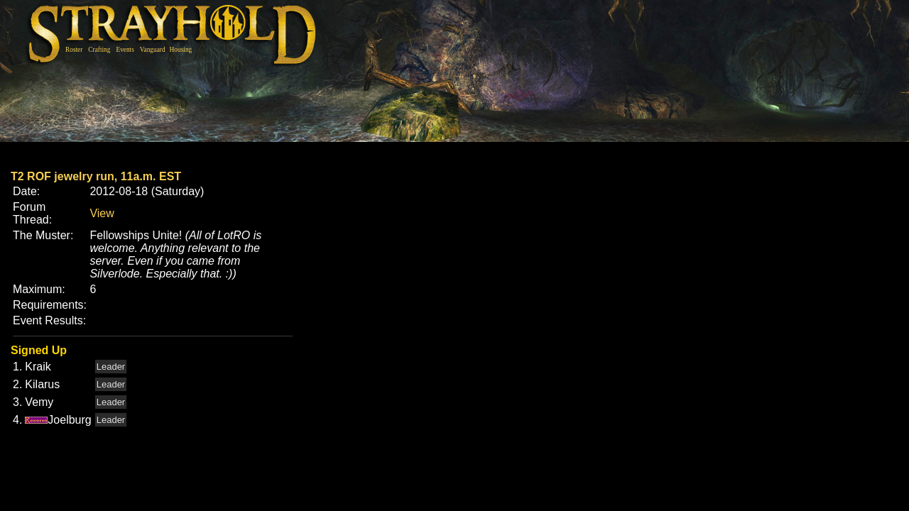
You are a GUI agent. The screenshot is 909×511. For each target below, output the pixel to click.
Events (125, 49)
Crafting (99, 49)
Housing (181, 49)
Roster (73, 49)
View (101, 213)
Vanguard (152, 49)
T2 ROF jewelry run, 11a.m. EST (96, 176)
